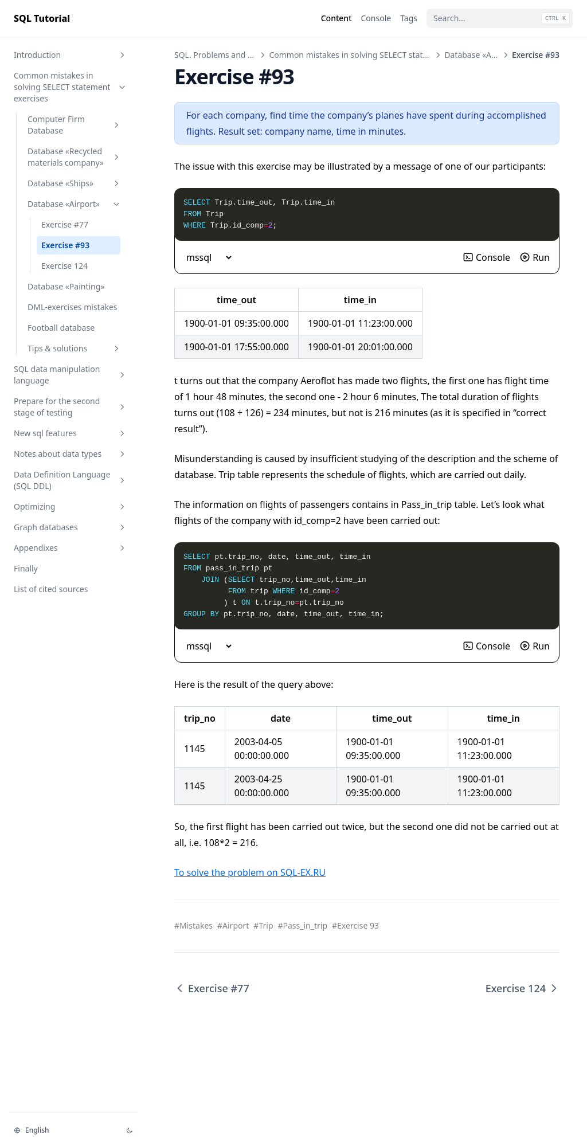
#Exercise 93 (355, 925)
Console (486, 257)
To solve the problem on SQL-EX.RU (250, 872)
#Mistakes (193, 925)
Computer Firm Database (75, 124)
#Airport (233, 925)
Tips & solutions (75, 348)
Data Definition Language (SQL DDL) (70, 480)
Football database (61, 327)
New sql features (70, 433)
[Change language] (63, 1130)
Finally (26, 568)
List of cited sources (51, 589)
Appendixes (70, 547)
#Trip (263, 925)
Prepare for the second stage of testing (70, 407)
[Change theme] (130, 1130)
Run (534, 257)
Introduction (70, 54)
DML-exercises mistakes (73, 307)
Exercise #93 (65, 245)
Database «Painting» (66, 286)
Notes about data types (70, 453)
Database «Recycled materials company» (75, 157)
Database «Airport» (75, 203)
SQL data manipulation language (70, 374)
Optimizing (70, 506)
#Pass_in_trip (303, 925)
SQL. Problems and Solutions (228, 54)
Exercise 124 (64, 265)
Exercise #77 (64, 224)
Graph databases (70, 527)
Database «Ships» (75, 183)
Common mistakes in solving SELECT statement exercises (70, 87)
